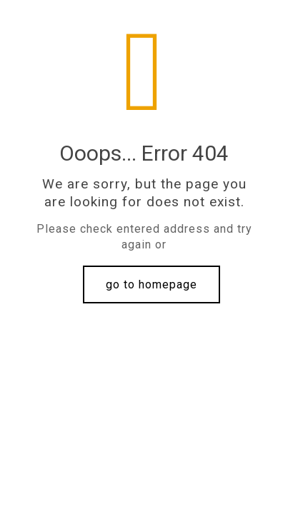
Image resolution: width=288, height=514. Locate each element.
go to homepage (151, 284)
